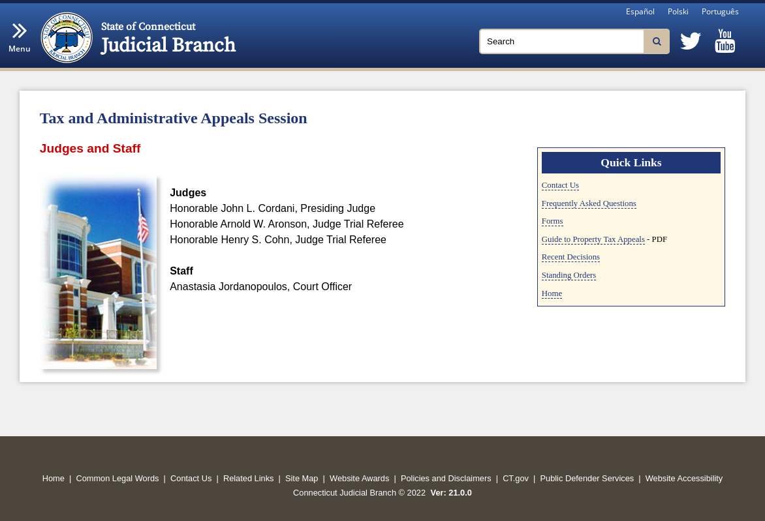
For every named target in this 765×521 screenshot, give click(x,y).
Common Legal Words (117, 478)
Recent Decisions (571, 256)
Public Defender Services (587, 478)
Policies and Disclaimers (446, 478)
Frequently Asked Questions (589, 203)
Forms (552, 221)
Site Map (302, 478)
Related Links (248, 478)
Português (720, 11)
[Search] (574, 41)
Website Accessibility (684, 478)
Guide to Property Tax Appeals (593, 239)
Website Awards (359, 478)
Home (552, 293)
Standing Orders (569, 275)
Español (640, 11)
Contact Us (560, 185)
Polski (678, 11)
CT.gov (516, 478)
